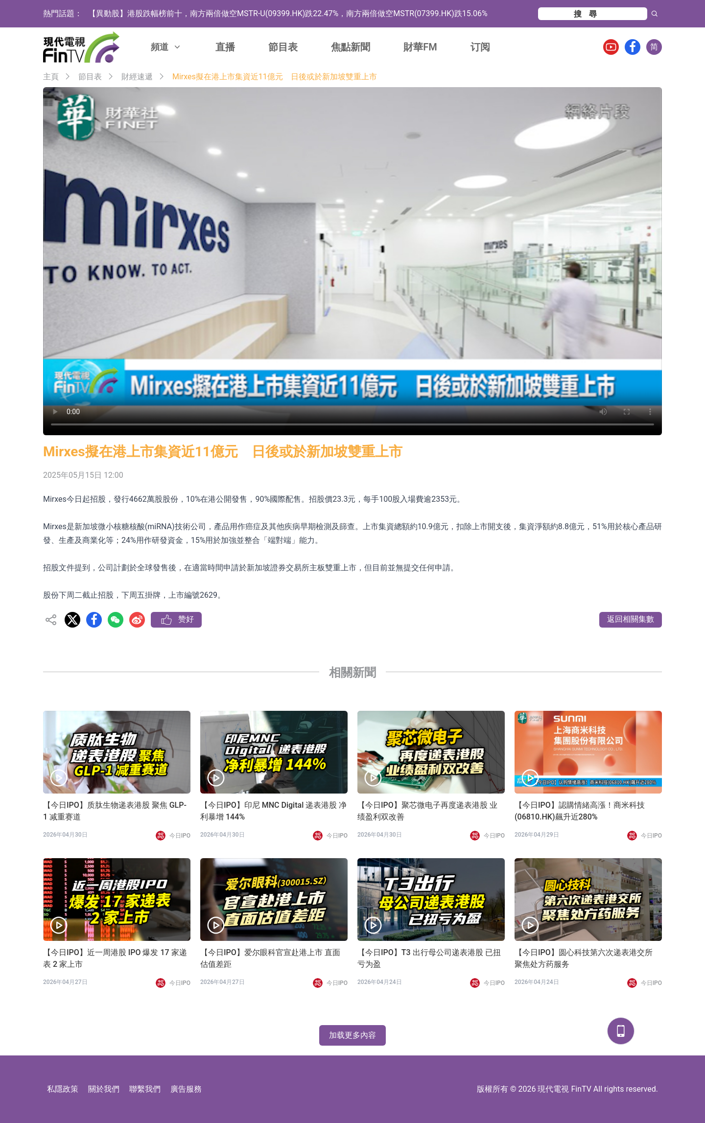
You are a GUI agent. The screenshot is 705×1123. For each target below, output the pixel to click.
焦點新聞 (350, 47)
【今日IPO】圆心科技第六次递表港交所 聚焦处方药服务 (584, 958)
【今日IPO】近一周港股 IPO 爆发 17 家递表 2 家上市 (115, 958)
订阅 (480, 47)
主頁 (51, 76)
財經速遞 (137, 76)
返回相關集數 (630, 619)
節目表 (283, 47)
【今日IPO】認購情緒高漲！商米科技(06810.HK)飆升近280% (580, 810)
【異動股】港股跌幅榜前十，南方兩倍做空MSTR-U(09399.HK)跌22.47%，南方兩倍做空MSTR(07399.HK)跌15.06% (288, 13)
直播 (225, 47)
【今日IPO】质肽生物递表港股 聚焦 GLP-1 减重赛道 (115, 810)
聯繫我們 (145, 1089)
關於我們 (103, 1089)
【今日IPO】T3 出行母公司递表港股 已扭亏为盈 (429, 958)
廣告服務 (186, 1089)
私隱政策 (62, 1089)
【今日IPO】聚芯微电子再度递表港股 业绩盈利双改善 (427, 810)
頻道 (166, 47)
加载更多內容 (352, 1035)
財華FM (420, 47)
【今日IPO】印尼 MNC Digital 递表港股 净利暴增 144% (273, 810)
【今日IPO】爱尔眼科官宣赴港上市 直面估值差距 (270, 958)
